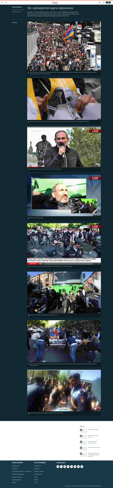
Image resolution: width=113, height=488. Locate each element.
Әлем (35, 482)
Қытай (36, 479)
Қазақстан (37, 468)
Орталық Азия (38, 474)
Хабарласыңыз (16, 466)
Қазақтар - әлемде (39, 471)
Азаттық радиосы (16, 11)
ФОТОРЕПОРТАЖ (17, 7)
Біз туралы (15, 468)
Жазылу (14, 482)
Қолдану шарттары (17, 477)
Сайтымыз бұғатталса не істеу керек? (21, 471)
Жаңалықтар (37, 466)
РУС (104, 2)
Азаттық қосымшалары (18, 474)
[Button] (14, 22)
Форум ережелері (16, 479)
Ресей (35, 477)
